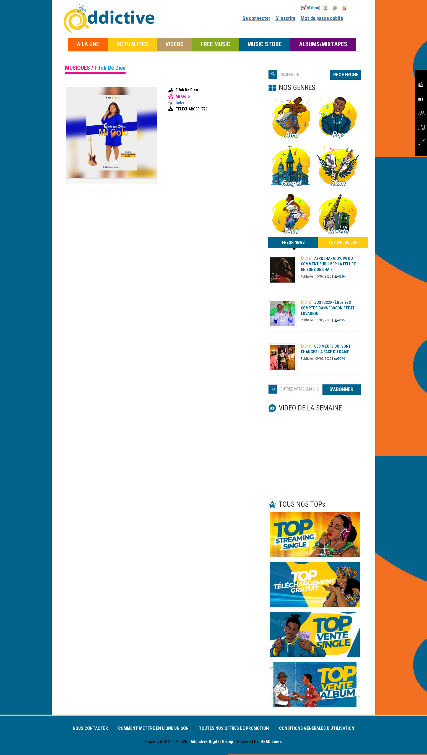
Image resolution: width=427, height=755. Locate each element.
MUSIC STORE (265, 44)
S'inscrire (285, 18)
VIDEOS (174, 44)
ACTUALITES (132, 44)
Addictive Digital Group (211, 742)
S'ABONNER (341, 390)
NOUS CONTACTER (87, 729)
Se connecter (256, 18)
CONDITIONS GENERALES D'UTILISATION (319, 729)
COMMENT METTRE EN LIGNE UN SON (152, 729)
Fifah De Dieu (187, 90)
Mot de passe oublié (322, 18)
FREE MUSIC (215, 44)
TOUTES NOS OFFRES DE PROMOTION (234, 729)
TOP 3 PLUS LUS (343, 243)
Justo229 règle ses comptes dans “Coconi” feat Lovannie (328, 308)
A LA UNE (88, 44)
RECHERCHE (345, 74)
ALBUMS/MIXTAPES (323, 44)
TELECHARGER (188, 109)
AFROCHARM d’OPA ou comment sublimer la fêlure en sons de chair (328, 264)
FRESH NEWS (293, 245)
